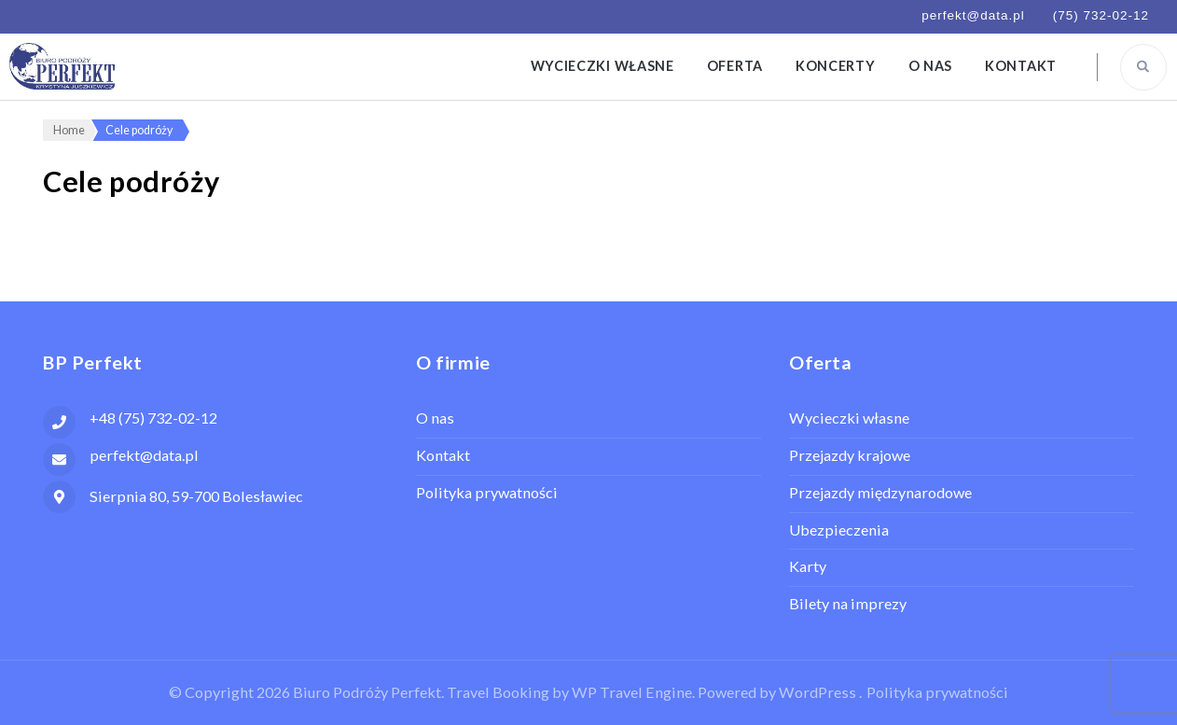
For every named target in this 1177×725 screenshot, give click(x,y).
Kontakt (1021, 66)
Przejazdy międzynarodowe (880, 492)
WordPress (817, 692)
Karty (807, 566)
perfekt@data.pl (973, 15)
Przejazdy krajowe (849, 455)
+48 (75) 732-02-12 (153, 417)
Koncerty (836, 66)
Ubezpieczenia (839, 529)
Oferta (735, 66)
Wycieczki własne (602, 66)
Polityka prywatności (487, 492)
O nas (930, 66)
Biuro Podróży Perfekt (367, 692)
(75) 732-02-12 (1101, 15)
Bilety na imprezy (848, 603)
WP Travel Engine (632, 692)
